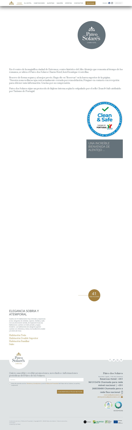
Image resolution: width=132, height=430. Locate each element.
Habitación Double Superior (23, 338)
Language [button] (118, 3)
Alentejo (50, 3)
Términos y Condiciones (33, 383)
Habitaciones (39, 3)
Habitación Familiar (19, 341)
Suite (11, 344)
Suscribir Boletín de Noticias (70, 392)
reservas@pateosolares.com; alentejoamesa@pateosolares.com (110, 396)
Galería (60, 3)
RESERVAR (90, 3)
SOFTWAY (18, 424)
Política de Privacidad (52, 383)
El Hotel (27, 3)
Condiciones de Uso (14, 421)
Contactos (78, 3)
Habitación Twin (17, 335)
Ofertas (68, 3)
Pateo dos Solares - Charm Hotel (11, 3)
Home (19, 3)
